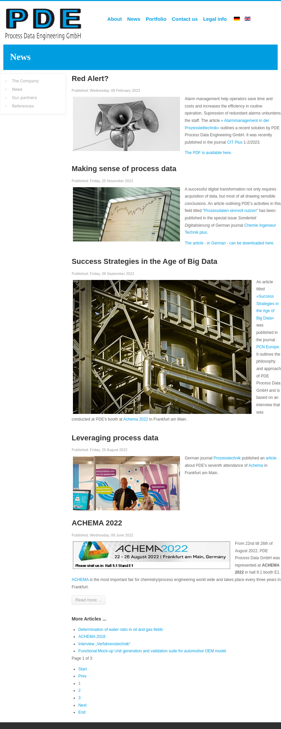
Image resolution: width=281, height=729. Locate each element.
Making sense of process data (124, 168)
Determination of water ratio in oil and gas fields (120, 629)
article (271, 458)
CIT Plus (235, 142)
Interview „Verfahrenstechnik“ (104, 644)
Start (82, 669)
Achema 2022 (135, 419)
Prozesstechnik (227, 458)
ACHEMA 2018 (91, 636)
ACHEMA (80, 579)
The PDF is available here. (208, 152)
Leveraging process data (115, 438)
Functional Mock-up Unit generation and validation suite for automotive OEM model (152, 651)
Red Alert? (90, 78)
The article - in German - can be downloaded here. (229, 243)
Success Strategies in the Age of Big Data (144, 261)
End (81, 712)
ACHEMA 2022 (97, 523)
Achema (256, 465)
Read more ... (88, 599)
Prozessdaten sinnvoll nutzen (230, 210)
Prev (82, 676)
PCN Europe (267, 347)
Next (82, 705)
